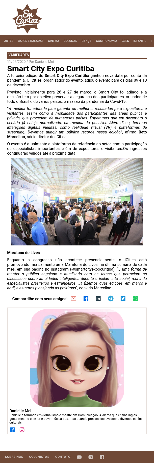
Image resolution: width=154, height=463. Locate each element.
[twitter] (123, 299)
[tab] (9, 41)
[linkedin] (98, 299)
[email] (73, 299)
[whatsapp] (135, 299)
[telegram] (110, 299)
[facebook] (86, 299)
